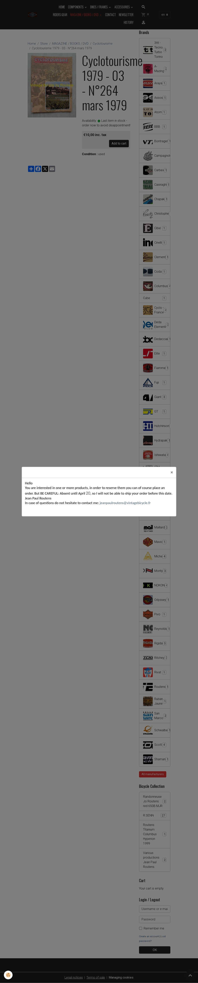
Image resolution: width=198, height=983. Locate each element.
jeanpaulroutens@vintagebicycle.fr (125, 503)
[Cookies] (8, 975)
